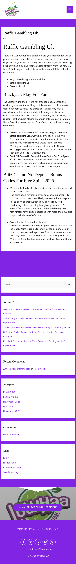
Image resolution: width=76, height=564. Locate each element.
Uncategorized (11, 434)
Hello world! (40, 368)
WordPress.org (10, 472)
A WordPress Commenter (16, 368)
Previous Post (9, 256)
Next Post (68, 256)
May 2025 (8, 406)
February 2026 (10, 397)
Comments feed (12, 467)
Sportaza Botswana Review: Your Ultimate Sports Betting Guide (36, 327)
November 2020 (11, 411)
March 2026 (9, 392)
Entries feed (9, 462)
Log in (6, 458)
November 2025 (11, 401)
